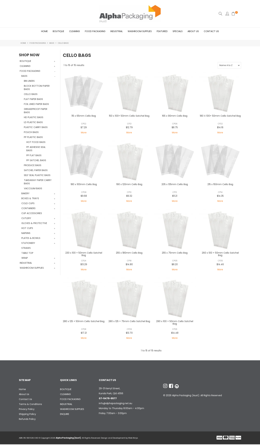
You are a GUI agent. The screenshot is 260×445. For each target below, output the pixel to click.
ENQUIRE (64, 414)
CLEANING (74, 31)
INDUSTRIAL (116, 31)
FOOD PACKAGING (95, 31)
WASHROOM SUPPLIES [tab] (32, 268)
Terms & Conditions (30, 404)
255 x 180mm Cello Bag (129, 253)
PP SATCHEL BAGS (36, 160)
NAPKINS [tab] (25, 233)
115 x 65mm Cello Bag (83, 116)
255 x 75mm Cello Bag (175, 253)
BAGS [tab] (24, 76)
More (84, 132)
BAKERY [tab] (25, 193)
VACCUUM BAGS (33, 188)
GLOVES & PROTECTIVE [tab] (34, 223)
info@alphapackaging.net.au (115, 404)
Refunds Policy (27, 419)
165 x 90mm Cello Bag (174, 116)
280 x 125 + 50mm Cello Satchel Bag (83, 321)
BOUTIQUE (58, 31)
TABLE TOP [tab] (27, 253)
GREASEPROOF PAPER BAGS (35, 111)
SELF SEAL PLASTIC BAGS (37, 175)
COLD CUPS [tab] (27, 203)
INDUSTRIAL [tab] (26, 263)
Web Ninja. (133, 438)
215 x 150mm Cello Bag (220, 184)
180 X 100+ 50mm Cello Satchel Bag (220, 116)
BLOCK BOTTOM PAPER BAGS (37, 87)
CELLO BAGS (30, 94)
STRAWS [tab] (26, 248)
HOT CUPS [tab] (27, 228)
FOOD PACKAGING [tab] (30, 71)
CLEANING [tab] (25, 66)
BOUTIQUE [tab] (25, 61)
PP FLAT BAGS (33, 155)
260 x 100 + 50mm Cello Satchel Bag (220, 254)
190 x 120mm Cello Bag (129, 184)
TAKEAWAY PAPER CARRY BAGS (38, 182)
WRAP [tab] (24, 258)
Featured (162, 31)
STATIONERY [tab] (28, 243)
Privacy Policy (26, 409)
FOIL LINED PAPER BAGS (36, 104)
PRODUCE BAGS (32, 165)
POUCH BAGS (31, 132)
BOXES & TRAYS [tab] (30, 198)
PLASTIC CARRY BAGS (36, 127)
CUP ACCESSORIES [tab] (31, 213)
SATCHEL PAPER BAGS (36, 170)
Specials (178, 31)
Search (220, 13)
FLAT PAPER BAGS (33, 99)
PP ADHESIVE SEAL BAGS (36, 149)
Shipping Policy (27, 414)
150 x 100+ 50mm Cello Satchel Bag (129, 116)
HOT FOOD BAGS (35, 142)
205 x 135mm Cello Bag (175, 184)
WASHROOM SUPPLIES (140, 31)
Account (227, 13)
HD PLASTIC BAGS (33, 117)
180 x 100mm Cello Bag (84, 184)
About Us (193, 31)
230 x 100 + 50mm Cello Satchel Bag (83, 254)
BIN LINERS (29, 81)
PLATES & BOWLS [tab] (30, 238)
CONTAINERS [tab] (28, 208)
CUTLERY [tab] (26, 218)
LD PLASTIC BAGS (33, 122)
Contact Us (211, 31)
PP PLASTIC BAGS (33, 137)
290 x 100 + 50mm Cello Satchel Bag (174, 323)
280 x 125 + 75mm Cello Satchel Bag (129, 321)
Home (44, 31)
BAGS (51, 43)
